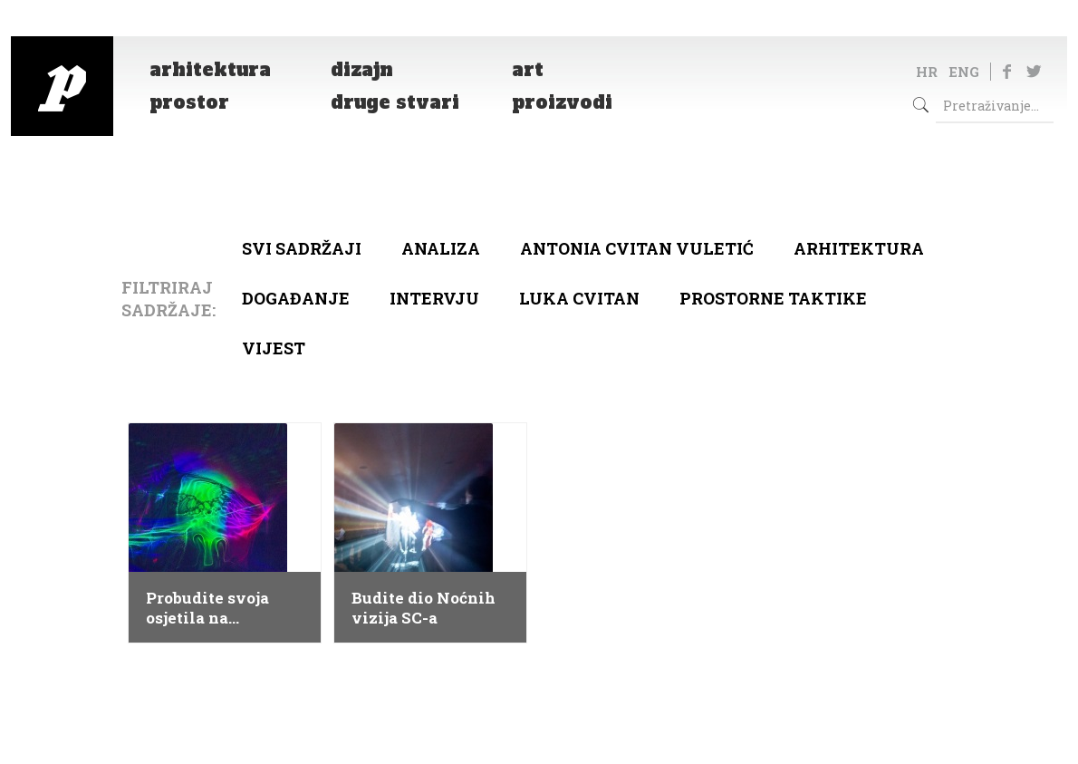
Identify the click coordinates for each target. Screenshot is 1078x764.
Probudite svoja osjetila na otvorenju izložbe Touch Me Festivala (224, 608)
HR (927, 72)
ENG (963, 72)
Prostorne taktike (773, 298)
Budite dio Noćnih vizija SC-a (423, 608)
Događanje (296, 298)
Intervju (434, 298)
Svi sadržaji (301, 248)
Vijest (273, 348)
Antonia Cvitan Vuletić (637, 248)
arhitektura (859, 248)
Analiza (440, 248)
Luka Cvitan (579, 298)
